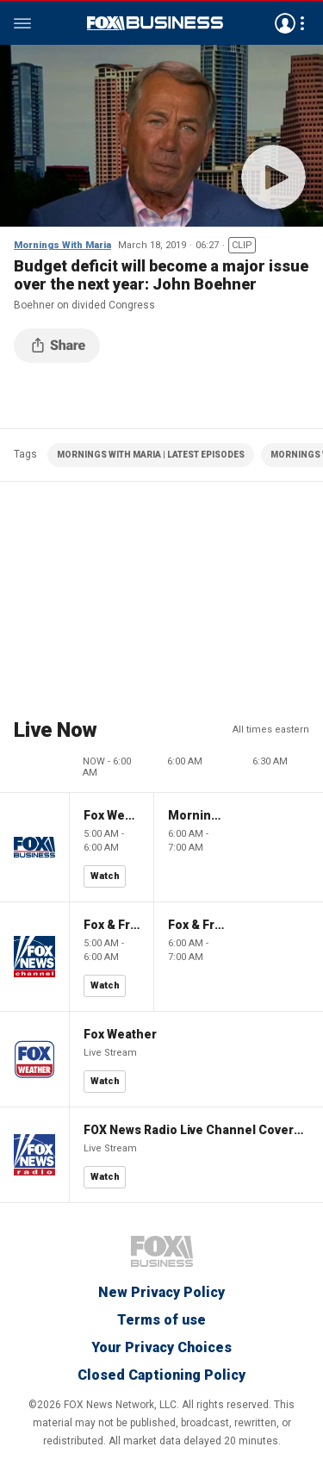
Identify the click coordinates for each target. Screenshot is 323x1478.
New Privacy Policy (161, 1292)
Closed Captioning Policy (161, 1375)
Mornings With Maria (62, 245)
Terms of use (161, 1320)
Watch (105, 876)
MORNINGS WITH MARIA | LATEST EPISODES (151, 454)
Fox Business (155, 23)
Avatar (285, 23)
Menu (22, 23)
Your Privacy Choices (161, 1347)
